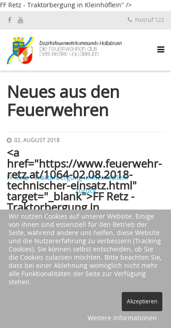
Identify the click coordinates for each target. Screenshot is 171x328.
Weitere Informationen (122, 318)
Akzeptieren (142, 301)
